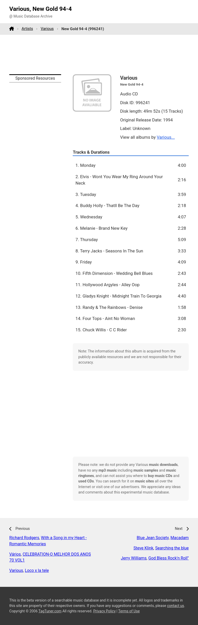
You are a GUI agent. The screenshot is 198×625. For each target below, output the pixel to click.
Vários (15, 554)
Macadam (179, 537)
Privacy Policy (104, 611)
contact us (175, 606)
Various (47, 28)
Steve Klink (143, 548)
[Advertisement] (99, 54)
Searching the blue (172, 548)
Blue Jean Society (153, 537)
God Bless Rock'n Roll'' (168, 558)
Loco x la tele (37, 570)
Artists (27, 28)
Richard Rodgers (24, 537)
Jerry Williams (134, 558)
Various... (166, 137)
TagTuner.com (49, 611)
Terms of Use (129, 611)
